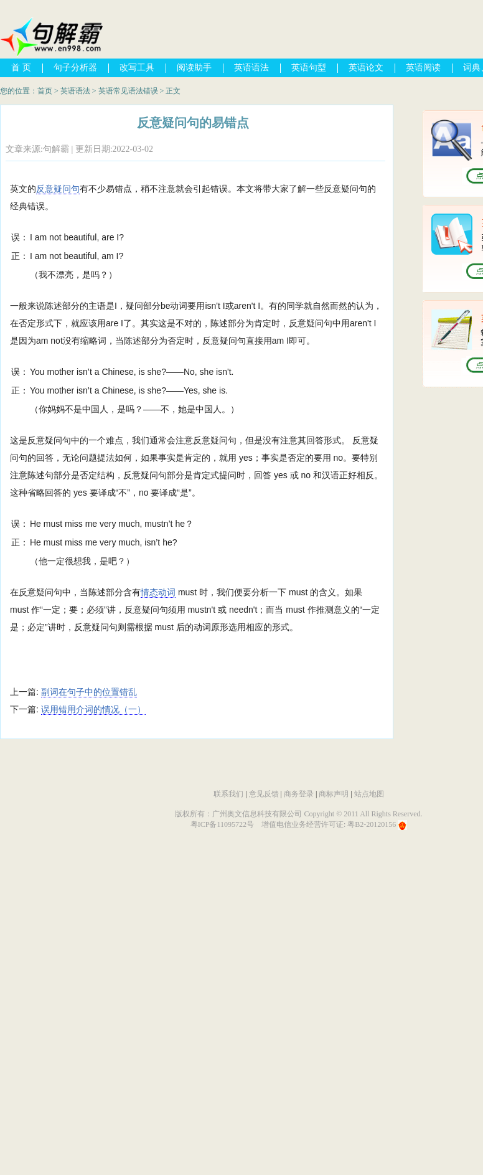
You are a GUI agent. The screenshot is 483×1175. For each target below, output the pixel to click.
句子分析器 (75, 67)
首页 (44, 91)
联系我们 (228, 794)
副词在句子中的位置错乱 (89, 692)
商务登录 (299, 794)
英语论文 (366, 67)
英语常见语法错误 (128, 91)
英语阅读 (423, 67)
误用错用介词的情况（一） (93, 709)
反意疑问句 (58, 189)
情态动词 (158, 592)
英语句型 (308, 67)
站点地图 (369, 794)
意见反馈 (264, 794)
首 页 (21, 67)
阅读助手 (194, 67)
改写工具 (137, 67)
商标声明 (334, 794)
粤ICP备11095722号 (222, 824)
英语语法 (251, 67)
